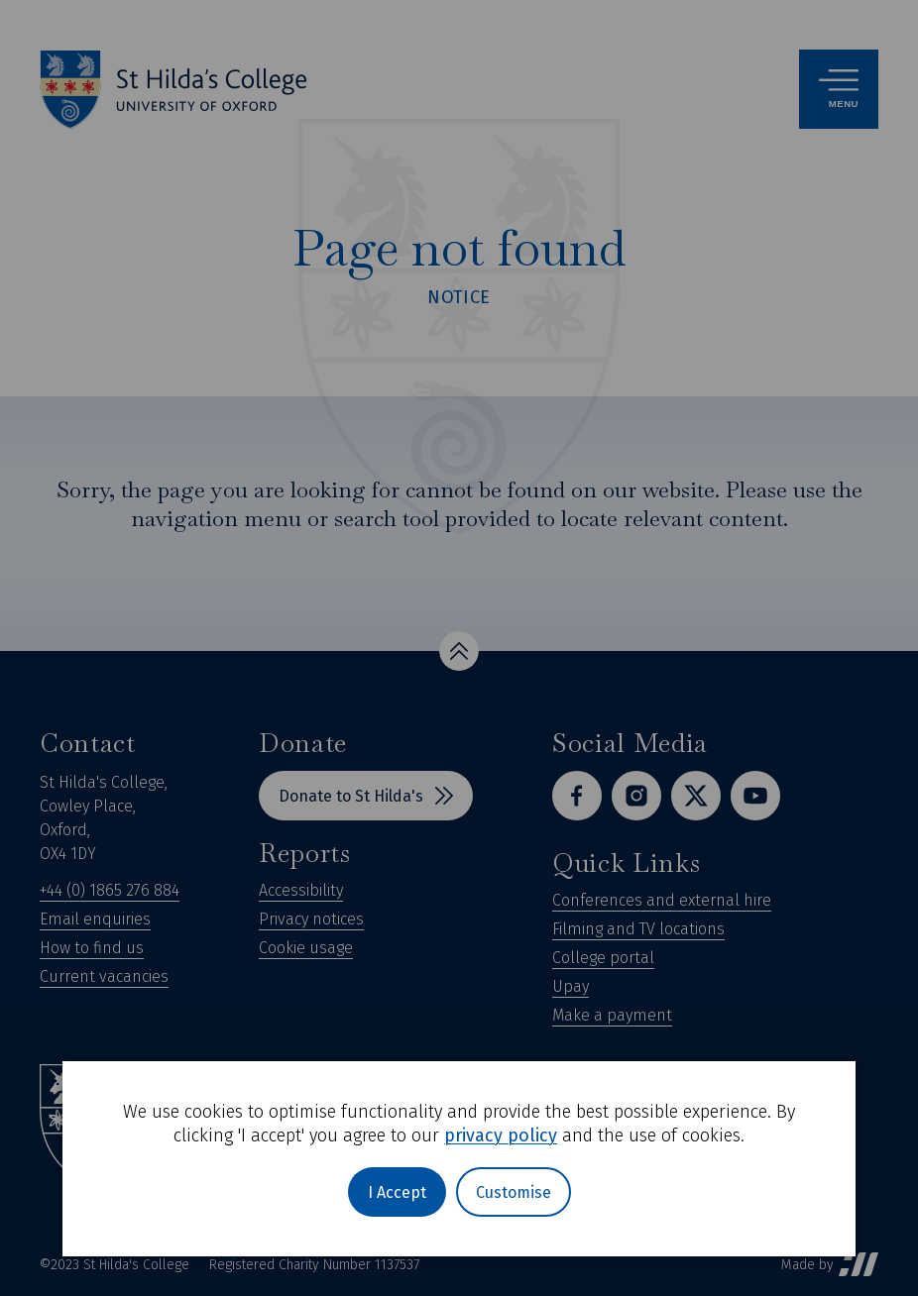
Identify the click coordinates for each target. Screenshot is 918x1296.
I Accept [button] (397, 1192)
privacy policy (500, 1135)
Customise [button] (513, 1192)
